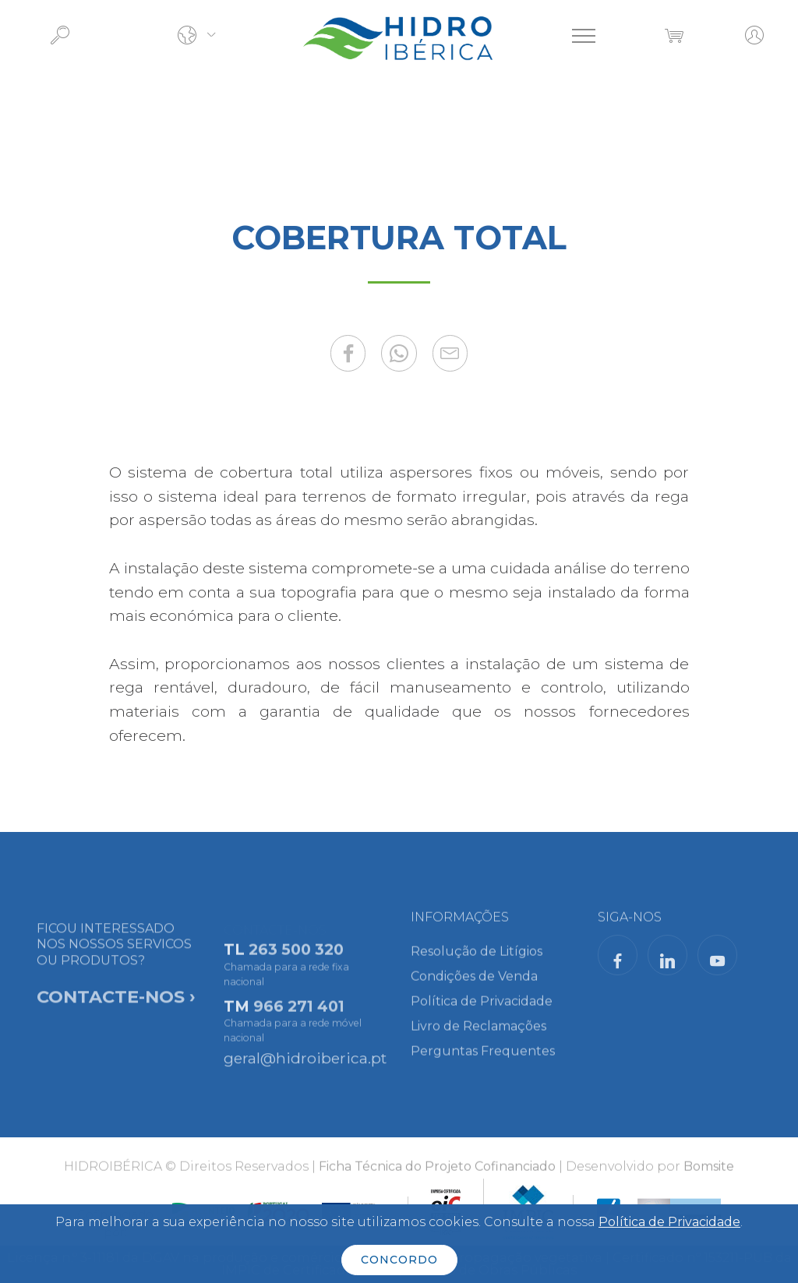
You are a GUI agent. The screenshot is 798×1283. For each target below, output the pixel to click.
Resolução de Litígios (476, 958)
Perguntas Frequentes (483, 1058)
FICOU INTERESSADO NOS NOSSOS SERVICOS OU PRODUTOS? (116, 988)
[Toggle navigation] (584, 36)
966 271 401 (298, 1019)
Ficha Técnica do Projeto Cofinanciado (437, 1171)
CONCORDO (399, 1260)
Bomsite (708, 1171)
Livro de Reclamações (478, 1033)
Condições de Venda (474, 983)
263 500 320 (296, 962)
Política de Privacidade (482, 1008)
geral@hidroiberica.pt (305, 1061)
